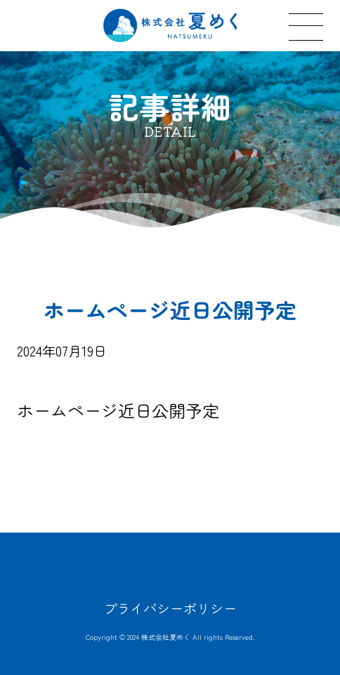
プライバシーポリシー (170, 608)
